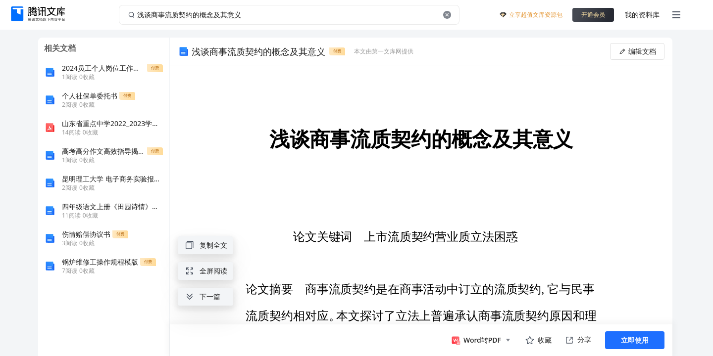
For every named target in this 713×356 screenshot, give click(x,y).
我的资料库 (642, 14)
